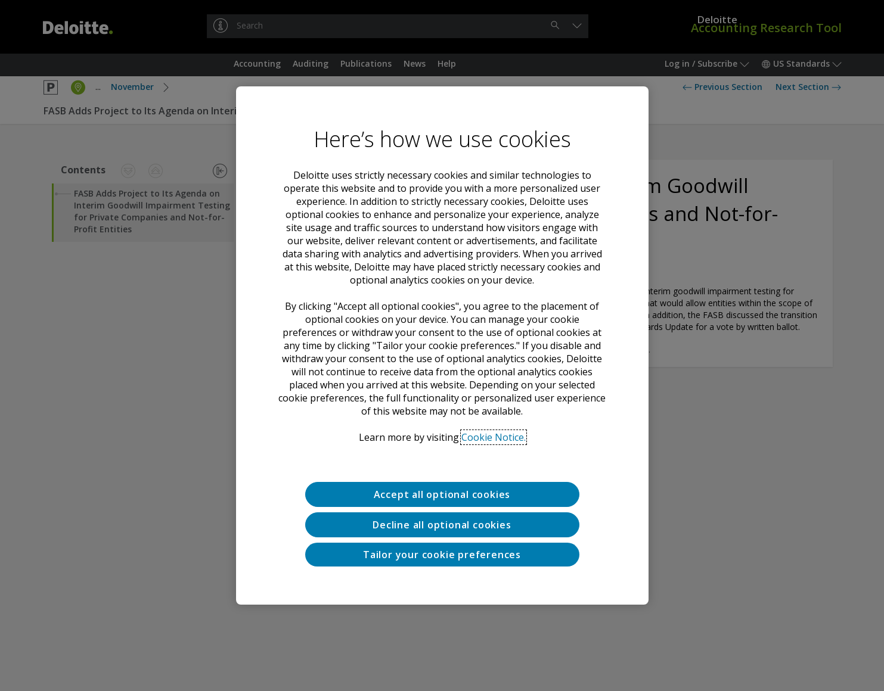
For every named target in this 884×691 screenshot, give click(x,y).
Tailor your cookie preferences (442, 554)
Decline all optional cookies (442, 524)
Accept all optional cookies (442, 494)
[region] (442, 345)
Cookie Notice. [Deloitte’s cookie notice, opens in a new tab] (493, 437)
